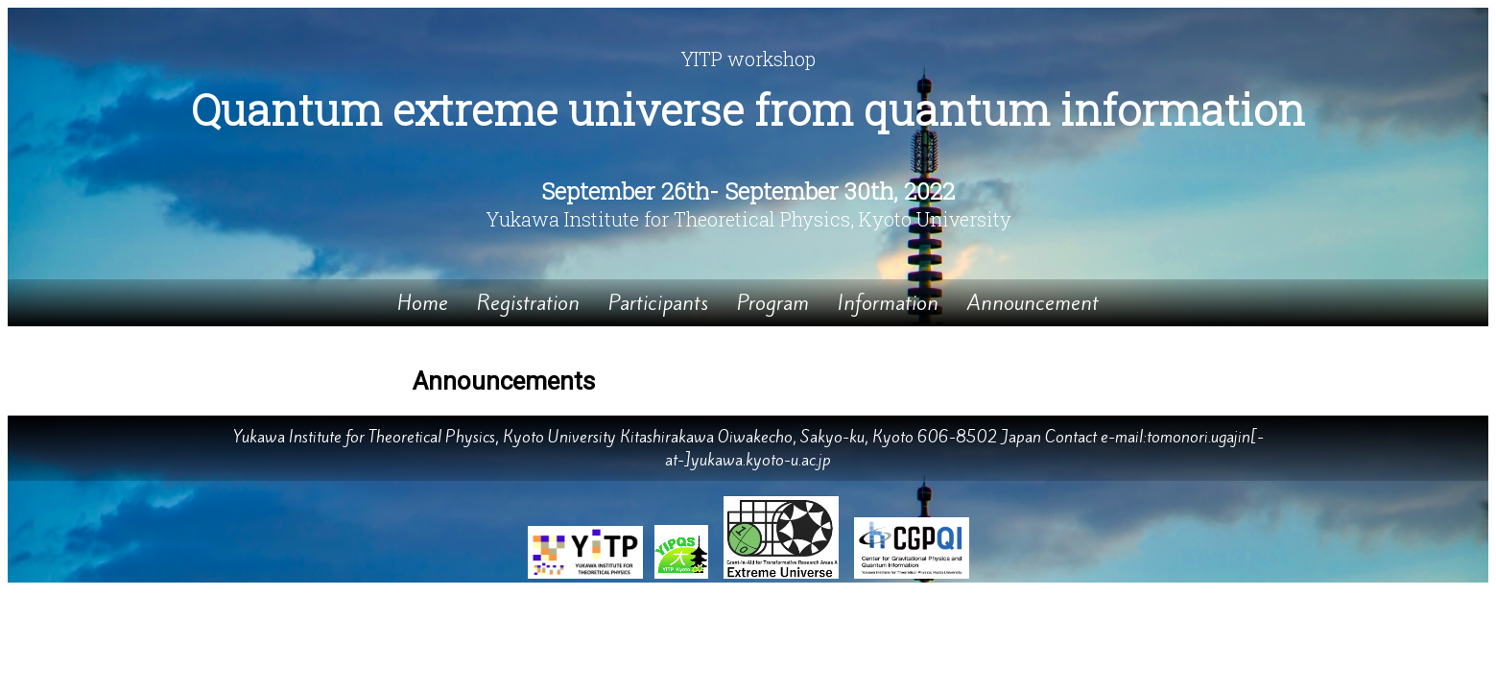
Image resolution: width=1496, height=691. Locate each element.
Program (773, 303)
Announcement (1033, 303)
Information (888, 303)
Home (422, 303)
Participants (658, 303)
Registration (528, 303)
